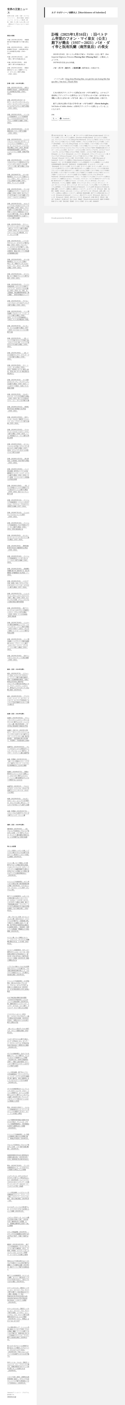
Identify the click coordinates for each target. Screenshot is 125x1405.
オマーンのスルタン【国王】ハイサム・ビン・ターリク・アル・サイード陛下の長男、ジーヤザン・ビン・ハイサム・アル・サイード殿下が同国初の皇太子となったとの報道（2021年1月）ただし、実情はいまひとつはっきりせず (18, 1315)
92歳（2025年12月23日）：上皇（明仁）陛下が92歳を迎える (17, 58)
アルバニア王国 (59, 142)
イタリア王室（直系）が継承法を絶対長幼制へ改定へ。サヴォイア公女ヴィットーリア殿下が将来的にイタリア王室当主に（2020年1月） (18, 1380)
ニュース (69, 135)
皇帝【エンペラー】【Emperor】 (80, 197)
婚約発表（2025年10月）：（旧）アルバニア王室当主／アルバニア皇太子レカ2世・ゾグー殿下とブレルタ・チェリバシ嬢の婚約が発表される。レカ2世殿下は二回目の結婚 (18, 833)
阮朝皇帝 (96, 201)
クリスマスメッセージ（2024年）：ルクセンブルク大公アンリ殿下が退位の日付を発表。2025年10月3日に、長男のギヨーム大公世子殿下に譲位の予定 (18, 1018)
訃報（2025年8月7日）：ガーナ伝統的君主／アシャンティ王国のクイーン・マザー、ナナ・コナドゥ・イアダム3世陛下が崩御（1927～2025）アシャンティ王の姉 (18, 179)
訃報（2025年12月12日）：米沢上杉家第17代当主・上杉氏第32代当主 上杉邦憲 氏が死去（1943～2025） (18, 50)
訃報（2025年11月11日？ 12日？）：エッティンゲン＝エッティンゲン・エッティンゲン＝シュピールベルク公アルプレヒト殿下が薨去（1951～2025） (18, 104)
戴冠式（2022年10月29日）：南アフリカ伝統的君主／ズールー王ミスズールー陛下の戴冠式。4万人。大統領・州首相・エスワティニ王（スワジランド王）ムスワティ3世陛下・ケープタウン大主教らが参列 (18, 1249)
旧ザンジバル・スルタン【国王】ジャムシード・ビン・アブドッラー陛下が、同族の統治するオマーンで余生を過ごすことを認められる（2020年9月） (18, 1366)
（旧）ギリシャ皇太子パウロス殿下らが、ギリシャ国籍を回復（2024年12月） (18, 1031)
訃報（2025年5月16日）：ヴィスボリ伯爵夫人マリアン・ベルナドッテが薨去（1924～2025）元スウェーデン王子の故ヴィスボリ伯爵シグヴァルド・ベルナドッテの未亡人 (18, 193)
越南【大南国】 (105, 199)
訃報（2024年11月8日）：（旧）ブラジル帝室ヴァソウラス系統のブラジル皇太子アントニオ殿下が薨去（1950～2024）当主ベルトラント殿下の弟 (18, 490)
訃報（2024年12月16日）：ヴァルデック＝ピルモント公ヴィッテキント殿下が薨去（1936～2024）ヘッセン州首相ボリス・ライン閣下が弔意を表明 (18, 434)
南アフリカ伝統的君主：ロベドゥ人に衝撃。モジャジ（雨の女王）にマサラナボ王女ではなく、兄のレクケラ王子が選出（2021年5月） (18, 1278)
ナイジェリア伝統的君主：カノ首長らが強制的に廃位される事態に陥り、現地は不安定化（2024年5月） (18, 1136)
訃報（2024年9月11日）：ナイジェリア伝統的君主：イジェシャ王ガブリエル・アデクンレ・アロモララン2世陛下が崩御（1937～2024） (18, 503)
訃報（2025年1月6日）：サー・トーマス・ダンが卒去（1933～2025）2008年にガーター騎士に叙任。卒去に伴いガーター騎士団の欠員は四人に (18, 369)
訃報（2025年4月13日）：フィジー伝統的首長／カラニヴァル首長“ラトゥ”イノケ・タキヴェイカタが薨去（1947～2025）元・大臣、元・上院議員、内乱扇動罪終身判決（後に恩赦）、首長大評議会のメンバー (18, 289)
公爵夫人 (59, 193)
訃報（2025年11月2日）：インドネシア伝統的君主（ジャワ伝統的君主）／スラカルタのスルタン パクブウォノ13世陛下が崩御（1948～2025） (18, 118)
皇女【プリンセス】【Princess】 (90, 195)
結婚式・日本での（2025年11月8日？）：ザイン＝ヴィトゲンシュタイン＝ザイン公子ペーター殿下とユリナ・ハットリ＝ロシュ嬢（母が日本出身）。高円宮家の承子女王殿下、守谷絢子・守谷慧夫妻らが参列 (18, 735)
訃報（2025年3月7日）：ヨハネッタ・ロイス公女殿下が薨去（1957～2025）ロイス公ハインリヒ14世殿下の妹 (18, 329)
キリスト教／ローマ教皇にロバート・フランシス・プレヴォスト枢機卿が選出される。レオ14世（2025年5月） (18, 940)
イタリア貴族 (83, 146)
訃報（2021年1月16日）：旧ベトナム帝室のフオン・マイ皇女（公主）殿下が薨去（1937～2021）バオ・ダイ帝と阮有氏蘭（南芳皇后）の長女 (80, 40)
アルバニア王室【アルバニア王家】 (94, 142)
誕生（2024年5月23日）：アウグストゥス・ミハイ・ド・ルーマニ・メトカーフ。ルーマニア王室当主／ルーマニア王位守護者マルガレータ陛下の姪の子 (18, 700)
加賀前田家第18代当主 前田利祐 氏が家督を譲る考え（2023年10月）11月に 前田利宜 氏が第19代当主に (18, 1157)
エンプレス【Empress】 (66, 154)
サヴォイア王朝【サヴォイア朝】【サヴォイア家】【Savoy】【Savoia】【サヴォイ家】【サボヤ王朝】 (77, 157)
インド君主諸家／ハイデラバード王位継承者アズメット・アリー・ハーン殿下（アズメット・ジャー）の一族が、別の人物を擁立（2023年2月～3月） (18, 1196)
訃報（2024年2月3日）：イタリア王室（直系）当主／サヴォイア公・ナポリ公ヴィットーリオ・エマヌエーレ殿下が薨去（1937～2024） (18, 584)
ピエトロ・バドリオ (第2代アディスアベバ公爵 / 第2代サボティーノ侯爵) (80, 167)
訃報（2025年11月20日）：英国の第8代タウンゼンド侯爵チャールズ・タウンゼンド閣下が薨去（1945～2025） (18, 71)
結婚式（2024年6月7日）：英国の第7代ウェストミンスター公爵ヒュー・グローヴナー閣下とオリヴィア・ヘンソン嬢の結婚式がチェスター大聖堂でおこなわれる (18, 776)
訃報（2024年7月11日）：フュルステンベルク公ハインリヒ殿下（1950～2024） (18, 515)
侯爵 (52, 189)
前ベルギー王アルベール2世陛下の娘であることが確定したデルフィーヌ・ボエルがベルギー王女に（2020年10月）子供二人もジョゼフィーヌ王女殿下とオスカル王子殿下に (18, 1351)
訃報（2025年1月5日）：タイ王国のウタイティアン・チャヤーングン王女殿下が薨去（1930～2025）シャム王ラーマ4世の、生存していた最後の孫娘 (18, 384)
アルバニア (58, 140)
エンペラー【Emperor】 (82, 154)
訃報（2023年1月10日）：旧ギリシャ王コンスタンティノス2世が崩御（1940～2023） (18, 658)
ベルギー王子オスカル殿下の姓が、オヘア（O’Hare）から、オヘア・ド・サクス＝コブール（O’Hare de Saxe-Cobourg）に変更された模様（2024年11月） (18, 1043)
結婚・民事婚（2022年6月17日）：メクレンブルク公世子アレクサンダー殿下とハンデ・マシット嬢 (18, 813)
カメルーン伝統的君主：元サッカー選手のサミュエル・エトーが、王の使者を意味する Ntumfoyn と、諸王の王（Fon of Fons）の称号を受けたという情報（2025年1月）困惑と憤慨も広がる (18, 955)
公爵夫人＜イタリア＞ (69, 193)
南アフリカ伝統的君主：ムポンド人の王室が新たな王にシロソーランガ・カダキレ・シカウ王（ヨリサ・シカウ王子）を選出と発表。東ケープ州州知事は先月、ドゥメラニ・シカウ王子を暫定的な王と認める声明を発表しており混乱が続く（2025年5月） (18, 903)
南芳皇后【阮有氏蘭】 (83, 193)
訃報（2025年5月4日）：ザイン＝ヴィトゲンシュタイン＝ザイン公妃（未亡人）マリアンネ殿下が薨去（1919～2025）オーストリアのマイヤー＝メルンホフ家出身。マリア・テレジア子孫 (18, 229)
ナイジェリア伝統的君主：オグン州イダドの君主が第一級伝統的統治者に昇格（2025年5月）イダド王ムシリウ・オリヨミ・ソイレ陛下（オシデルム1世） (18, 886)
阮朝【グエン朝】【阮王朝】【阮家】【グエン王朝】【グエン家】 (71, 201)
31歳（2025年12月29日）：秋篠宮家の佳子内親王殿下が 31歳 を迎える (18, 42)
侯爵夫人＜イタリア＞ (79, 189)
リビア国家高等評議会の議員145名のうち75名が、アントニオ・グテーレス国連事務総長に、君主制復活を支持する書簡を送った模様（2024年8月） (18, 1124)
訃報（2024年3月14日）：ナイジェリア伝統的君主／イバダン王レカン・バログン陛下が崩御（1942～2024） (18, 559)
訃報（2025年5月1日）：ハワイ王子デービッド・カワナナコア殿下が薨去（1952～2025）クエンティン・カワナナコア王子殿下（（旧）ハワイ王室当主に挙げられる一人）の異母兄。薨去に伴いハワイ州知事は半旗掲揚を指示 (18, 247)
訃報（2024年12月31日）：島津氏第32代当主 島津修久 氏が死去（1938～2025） (18, 409)
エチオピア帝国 (64, 152)
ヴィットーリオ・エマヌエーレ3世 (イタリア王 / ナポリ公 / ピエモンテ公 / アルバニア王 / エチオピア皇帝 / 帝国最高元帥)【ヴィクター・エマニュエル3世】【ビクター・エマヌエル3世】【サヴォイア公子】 (80, 148)
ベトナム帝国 (93, 185)
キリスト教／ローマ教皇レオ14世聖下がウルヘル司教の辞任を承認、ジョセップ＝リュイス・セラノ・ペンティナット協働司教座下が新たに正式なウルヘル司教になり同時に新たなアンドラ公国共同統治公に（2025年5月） (18, 869)
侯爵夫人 (69, 189)
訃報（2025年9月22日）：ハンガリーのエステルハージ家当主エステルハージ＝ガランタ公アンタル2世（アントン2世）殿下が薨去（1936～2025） (18, 164)
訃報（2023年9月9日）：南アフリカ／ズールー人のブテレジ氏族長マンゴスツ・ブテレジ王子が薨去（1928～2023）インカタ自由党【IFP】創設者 (18, 612)
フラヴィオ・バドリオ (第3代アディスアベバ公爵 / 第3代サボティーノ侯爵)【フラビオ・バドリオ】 (80, 180)
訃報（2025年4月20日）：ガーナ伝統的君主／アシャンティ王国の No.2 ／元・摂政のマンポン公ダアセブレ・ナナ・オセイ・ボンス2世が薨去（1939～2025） (18, 263)
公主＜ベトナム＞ (74, 191)
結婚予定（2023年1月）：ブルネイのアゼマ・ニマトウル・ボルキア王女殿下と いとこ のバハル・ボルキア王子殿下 (18, 789)
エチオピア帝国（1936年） (77, 152)
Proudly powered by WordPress (61, 218)
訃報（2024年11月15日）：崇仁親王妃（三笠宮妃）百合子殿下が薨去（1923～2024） (18, 461)
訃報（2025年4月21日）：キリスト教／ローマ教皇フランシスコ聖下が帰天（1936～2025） (18, 276)
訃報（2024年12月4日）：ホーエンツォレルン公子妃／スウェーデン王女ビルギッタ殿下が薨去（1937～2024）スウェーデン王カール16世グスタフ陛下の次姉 (18, 448)
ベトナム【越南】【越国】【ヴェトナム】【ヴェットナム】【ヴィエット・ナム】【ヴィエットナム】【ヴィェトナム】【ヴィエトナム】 (79, 184)
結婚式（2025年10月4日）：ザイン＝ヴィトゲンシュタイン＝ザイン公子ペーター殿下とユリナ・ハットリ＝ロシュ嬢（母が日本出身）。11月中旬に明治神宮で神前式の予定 (18, 722)
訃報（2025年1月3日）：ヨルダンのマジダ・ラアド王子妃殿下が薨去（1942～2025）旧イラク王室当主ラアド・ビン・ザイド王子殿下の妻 (18, 397)
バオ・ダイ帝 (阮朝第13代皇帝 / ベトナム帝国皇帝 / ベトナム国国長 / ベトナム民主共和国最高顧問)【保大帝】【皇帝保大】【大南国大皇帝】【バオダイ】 (80, 163)
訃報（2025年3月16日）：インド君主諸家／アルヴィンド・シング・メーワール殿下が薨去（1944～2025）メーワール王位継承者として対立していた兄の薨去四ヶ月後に (18, 315)
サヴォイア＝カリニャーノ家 (99, 154)
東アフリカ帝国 (96, 193)
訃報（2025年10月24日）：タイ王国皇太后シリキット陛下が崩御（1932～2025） (18, 131)
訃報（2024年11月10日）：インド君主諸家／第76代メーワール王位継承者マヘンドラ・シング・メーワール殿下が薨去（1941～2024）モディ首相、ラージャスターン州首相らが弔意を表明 (18, 474)
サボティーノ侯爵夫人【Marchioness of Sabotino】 (75, 160)
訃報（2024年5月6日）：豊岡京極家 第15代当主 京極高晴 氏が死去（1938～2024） (18, 548)
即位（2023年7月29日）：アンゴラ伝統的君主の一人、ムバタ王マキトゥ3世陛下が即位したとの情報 (18, 1167)
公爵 (100, 191)
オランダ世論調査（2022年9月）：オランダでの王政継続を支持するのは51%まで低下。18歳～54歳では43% (18, 1235)
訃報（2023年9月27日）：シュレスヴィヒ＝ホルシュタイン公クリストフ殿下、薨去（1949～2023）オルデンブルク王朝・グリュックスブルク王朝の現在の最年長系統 (18, 598)
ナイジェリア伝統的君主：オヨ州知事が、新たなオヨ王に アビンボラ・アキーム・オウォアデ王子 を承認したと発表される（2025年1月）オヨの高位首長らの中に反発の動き (18, 986)
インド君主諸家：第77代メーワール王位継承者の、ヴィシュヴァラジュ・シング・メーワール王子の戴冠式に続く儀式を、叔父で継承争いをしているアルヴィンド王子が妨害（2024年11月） (18, 1077)
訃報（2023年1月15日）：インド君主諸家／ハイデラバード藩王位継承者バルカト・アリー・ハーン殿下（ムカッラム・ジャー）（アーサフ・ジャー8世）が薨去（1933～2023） (18, 644)
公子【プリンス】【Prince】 (90, 191)
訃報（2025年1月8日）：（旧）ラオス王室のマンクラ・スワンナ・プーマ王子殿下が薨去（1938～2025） (18, 356)
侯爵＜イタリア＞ (60, 189)
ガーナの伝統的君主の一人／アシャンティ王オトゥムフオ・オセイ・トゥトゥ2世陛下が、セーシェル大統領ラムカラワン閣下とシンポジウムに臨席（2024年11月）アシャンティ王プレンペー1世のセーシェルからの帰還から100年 (18, 1095)
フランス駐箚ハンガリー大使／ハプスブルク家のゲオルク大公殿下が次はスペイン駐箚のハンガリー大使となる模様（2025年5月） (18, 853)
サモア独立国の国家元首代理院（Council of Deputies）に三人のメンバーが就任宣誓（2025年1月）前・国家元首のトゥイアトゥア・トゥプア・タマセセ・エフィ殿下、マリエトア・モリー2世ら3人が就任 (18, 1003)
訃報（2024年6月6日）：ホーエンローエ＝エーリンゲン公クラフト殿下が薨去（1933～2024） (18, 537)
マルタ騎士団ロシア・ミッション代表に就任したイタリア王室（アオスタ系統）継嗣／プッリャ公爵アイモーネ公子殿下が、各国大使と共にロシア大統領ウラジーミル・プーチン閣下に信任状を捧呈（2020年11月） (18, 1333)
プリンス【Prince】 (91, 181)
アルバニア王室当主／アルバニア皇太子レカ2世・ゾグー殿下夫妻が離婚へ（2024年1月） (18, 1147)
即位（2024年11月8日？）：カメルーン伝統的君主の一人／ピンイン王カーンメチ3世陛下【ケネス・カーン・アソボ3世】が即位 (18, 1110)
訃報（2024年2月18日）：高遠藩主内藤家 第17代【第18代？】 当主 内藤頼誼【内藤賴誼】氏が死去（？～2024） (18, 572)
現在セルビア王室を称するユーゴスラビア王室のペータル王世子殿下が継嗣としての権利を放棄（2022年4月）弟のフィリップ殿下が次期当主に (18, 1265)
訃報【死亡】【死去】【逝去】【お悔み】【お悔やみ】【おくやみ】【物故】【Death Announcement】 (79, 198)
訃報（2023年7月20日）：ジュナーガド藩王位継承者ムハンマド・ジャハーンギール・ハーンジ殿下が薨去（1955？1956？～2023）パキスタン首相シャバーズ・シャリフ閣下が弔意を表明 (18, 628)
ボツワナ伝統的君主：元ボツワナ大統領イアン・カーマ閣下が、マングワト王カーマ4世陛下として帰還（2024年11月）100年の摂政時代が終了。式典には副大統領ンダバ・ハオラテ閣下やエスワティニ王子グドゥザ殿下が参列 (18, 1060)
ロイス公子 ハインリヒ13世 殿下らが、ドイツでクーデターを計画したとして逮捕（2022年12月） (18, 1209)
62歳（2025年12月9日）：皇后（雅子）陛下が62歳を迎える (17, 63)
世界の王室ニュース (17, 10)
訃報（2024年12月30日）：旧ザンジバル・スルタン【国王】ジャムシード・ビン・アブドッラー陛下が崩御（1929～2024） (18, 420)
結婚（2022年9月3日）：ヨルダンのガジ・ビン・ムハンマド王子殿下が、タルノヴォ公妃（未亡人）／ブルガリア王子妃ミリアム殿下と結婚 (18, 802)
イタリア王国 (94, 144)
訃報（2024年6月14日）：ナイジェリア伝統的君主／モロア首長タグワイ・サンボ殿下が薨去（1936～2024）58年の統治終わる (18, 526)
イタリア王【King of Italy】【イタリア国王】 (76, 144)
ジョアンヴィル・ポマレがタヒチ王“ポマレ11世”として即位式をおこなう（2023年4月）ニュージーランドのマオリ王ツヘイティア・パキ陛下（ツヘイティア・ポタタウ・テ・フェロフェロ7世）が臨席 (18, 1181)
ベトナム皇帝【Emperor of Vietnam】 (98, 187)
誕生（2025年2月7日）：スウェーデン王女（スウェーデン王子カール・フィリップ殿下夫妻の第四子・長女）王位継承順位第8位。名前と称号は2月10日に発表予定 (18, 677)
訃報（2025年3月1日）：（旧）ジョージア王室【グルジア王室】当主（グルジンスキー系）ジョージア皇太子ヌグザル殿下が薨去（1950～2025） (18, 342)
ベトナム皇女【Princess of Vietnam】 (73, 187)
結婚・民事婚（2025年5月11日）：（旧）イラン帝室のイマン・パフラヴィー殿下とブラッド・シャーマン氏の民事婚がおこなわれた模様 (18, 762)
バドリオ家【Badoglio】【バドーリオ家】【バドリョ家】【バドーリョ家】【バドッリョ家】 (77, 165)
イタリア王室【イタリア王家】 (69, 146)
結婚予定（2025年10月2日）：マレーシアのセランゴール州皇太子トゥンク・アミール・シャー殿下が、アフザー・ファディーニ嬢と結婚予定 (18, 750)
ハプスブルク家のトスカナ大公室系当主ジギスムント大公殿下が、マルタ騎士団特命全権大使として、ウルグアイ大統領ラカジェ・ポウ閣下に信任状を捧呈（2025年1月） (18, 970)
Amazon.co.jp (11, 1397)
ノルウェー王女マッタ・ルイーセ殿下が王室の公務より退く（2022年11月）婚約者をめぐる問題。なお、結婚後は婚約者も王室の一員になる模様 (18, 1221)
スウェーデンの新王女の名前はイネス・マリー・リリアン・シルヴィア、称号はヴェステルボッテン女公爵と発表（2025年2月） (18, 687)
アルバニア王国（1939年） (73, 142)
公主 (67, 191)
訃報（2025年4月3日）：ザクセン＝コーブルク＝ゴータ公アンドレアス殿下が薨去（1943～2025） (18, 303)
